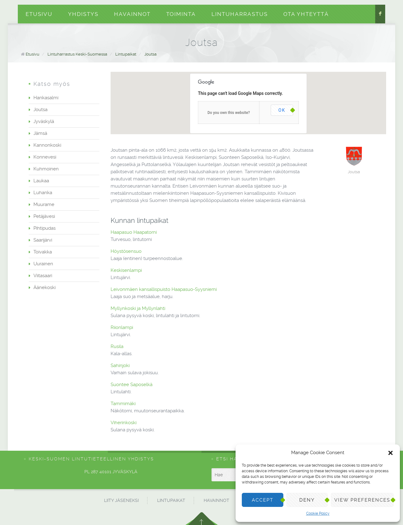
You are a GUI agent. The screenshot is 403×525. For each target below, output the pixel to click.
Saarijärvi (42, 240)
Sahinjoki (121, 365)
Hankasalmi (45, 98)
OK (281, 110)
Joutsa (150, 54)
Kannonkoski (47, 145)
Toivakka (42, 252)
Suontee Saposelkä (132, 384)
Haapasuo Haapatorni (134, 232)
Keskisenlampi (127, 270)
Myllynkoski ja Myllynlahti (139, 308)
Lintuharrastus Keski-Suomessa (77, 54)
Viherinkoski (124, 422)
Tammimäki (124, 403)
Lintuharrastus (239, 14)
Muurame (43, 204)
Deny (307, 500)
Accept (262, 500)
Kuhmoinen (46, 169)
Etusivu (39, 14)
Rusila (118, 346)
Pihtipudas (44, 228)
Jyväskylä (43, 121)
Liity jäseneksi (121, 500)
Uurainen (43, 264)
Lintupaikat (125, 54)
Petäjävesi (44, 216)
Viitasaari (42, 275)
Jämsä (40, 133)
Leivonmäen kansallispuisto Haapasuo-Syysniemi (164, 289)
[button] (390, 453)
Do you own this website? (228, 112)
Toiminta (181, 14)
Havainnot (132, 14)
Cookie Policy (318, 513)
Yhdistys (83, 14)
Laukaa (41, 181)
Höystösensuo (127, 251)
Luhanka (42, 192)
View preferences (362, 500)
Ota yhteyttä (306, 14)
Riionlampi (122, 327)
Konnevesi (44, 157)
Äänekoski (44, 287)
